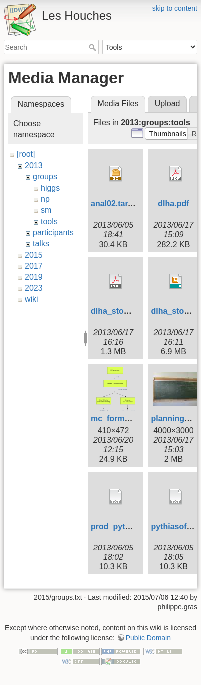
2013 (34, 165)
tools (49, 221)
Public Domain (148, 636)
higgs (50, 188)
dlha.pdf (173, 203)
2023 (34, 288)
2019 (34, 277)
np (45, 199)
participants (53, 232)
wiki (31, 299)
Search (93, 47)
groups (45, 176)
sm (46, 210)
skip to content (174, 8)
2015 (34, 255)
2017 (34, 266)
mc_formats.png (122, 418)
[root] (26, 154)
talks (41, 243)
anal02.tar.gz (115, 203)
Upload (167, 103)
